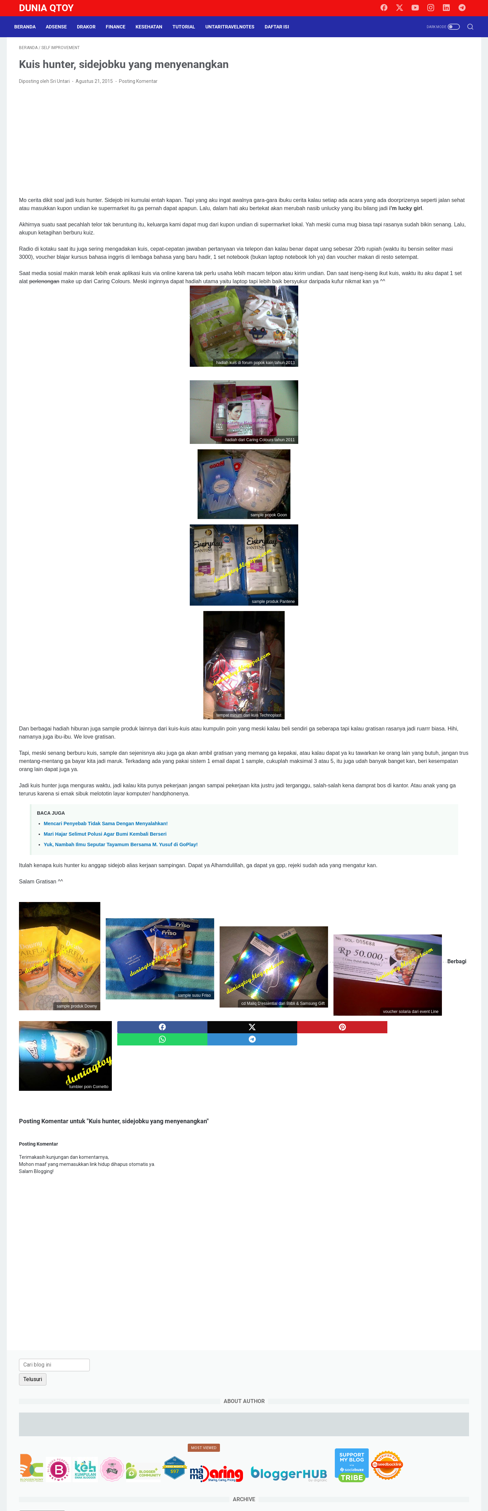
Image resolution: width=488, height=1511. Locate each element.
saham (433, 434)
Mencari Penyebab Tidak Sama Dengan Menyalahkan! (106, 869)
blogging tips (363, 346)
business (359, 359)
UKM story (384, 471)
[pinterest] (261, 1175)
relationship (362, 434)
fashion (410, 384)
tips (408, 459)
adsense (359, 334)
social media (437, 446)
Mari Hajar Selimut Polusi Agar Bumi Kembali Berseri (105, 879)
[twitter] (403, 8)
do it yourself (410, 371)
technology (384, 459)
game (356, 396)
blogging (430, 334)
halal (375, 396)
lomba (430, 409)
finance (434, 384)
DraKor (91, 26)
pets (405, 421)
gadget (458, 384)
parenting (360, 421)
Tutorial (188, 26)
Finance (120, 26)
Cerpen (384, 359)
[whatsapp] (261, 1187)
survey (357, 459)
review (410, 434)
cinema (437, 359)
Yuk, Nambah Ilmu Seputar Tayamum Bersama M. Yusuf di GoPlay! (121, 890)
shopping (406, 446)
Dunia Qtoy (46, 8)
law (386, 409)
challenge (411, 359)
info (433, 396)
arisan (382, 334)
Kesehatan (153, 26)
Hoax (415, 396)
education (360, 384)
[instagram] (434, 8)
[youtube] (418, 8)
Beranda (29, 26)
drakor (439, 371)
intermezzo (362, 409)
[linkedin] (449, 8)
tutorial (357, 471)
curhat (381, 371)
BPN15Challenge (403, 346)
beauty (405, 334)
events (386, 384)
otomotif (454, 409)
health (395, 396)
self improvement (369, 446)
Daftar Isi (281, 26)
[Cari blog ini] (381, 56)
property (428, 421)
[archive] (369, 297)
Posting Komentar (138, 86)
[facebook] (388, 8)
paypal (386, 421)
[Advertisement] (170, 145)
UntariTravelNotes (234, 26)
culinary (358, 371)
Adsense (61, 26)
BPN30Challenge (447, 346)
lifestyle (407, 409)
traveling (455, 459)
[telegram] (464, 8)
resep (389, 434)
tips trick (429, 459)
